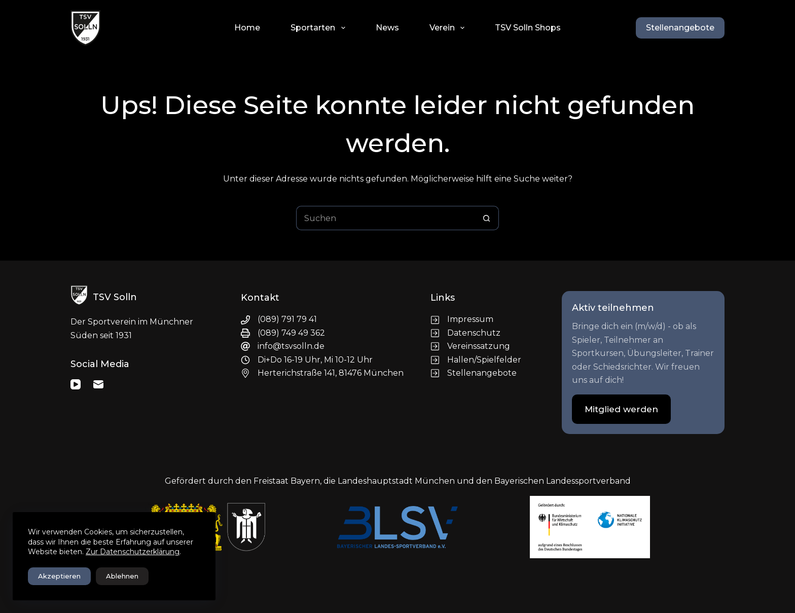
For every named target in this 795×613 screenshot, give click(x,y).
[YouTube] (75, 384)
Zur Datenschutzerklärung (132, 551)
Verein (448, 28)
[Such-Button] (487, 218)
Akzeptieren (59, 576)
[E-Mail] (98, 384)
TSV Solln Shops (528, 27)
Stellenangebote (680, 27)
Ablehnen (122, 576)
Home (247, 27)
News (387, 27)
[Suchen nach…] (385, 218)
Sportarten (320, 28)
